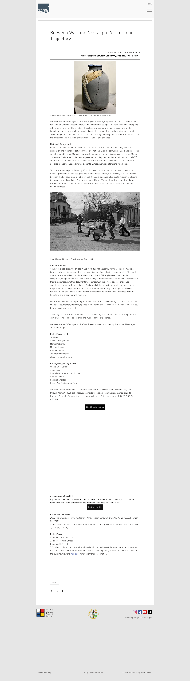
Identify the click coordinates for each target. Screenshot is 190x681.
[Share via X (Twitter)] (57, 591)
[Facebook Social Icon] (140, 612)
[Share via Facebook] (51, 591)
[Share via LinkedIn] (63, 591)
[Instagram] (135, 612)
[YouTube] (145, 612)
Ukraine (54, 583)
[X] (150, 612)
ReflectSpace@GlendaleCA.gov (138, 618)
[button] (149, 10)
